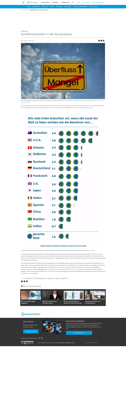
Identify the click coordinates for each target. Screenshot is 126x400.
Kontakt (73, 342)
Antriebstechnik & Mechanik (80, 6)
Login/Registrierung (99, 2)
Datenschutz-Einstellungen (65, 342)
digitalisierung (28, 278)
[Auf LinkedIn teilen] (104, 41)
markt (57, 278)
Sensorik (52, 6)
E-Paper (78, 2)
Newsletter (87, 2)
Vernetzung (59, 6)
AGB (39, 342)
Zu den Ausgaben (79, 333)
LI (42, 338)
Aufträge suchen (66, 2)
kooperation (64, 278)
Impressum (49, 342)
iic (22, 278)
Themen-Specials (94, 6)
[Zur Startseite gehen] (32, 2)
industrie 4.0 (51, 278)
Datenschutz (43, 342)
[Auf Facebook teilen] (99, 41)
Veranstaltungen (45, 2)
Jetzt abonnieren (31, 331)
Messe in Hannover (73, 269)
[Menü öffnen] (23, 2)
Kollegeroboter (36, 6)
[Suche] (72, 2)
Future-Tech (45, 6)
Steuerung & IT (67, 6)
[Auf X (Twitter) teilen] (102, 41)
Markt (28, 6)
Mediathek (55, 2)
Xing (40, 338)
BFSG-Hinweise (55, 342)
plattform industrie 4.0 (40, 278)
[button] (102, 297)
